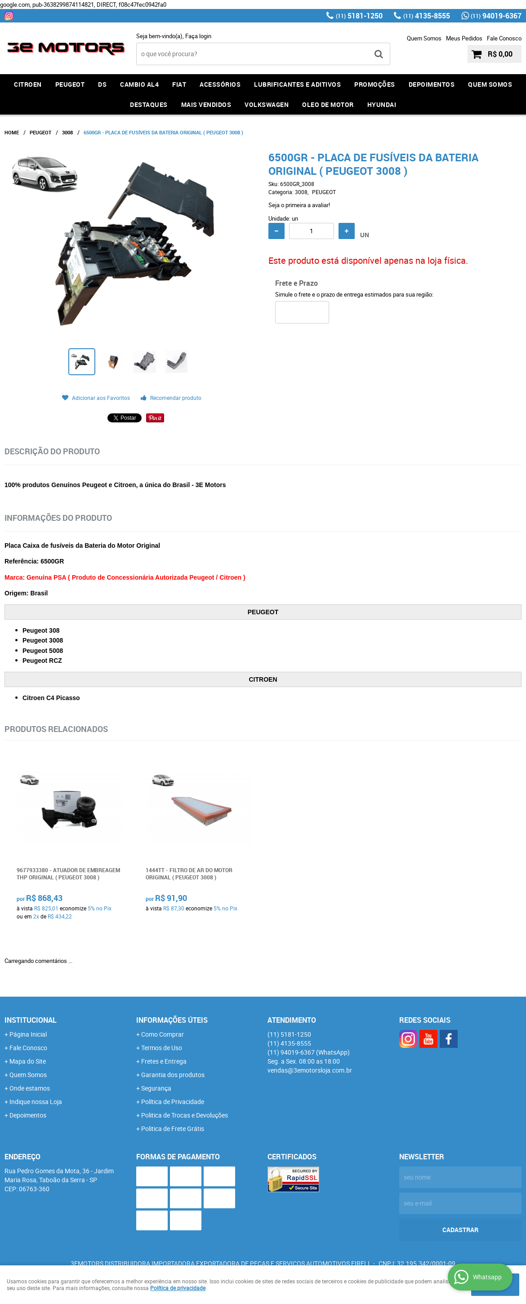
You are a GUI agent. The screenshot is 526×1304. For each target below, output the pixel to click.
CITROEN (28, 84)
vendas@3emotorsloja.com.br (309, 1070)
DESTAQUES (149, 104)
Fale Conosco (504, 38)
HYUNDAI (382, 104)
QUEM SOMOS (490, 84)
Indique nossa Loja (35, 1101)
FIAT (179, 84)
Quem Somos (424, 38)
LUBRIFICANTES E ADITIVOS (297, 84)
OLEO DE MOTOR (328, 104)
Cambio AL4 (139, 84)
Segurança (156, 1088)
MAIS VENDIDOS (206, 104)
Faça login (198, 36)
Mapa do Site (27, 1061)
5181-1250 (359, 16)
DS (102, 84)
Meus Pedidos (464, 38)
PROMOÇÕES (374, 84)
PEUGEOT (70, 84)
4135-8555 (426, 16)
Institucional (30, 1020)
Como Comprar (162, 1034)
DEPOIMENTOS (432, 84)
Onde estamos (29, 1088)
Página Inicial (28, 1034)
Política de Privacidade (172, 1101)
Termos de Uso (161, 1047)
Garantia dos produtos (173, 1074)
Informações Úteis (172, 1020)
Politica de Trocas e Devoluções (184, 1115)
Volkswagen (267, 104)
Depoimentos (27, 1115)
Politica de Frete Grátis (172, 1128)
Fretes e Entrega (164, 1061)
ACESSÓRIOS (220, 84)
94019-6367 (496, 16)
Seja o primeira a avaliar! (299, 205)
